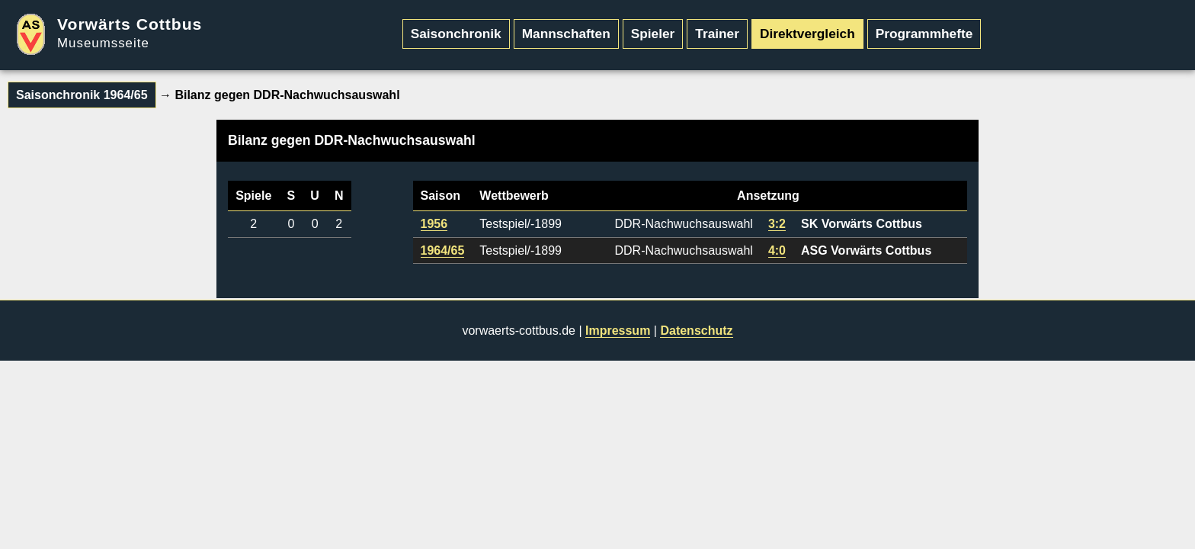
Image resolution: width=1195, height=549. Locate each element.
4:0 (777, 250)
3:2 (777, 223)
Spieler (653, 33)
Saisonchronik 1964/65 (82, 94)
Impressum (617, 330)
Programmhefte (924, 33)
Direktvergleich (807, 33)
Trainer (717, 33)
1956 (434, 223)
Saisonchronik (456, 33)
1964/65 (443, 250)
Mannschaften (566, 33)
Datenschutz (696, 330)
